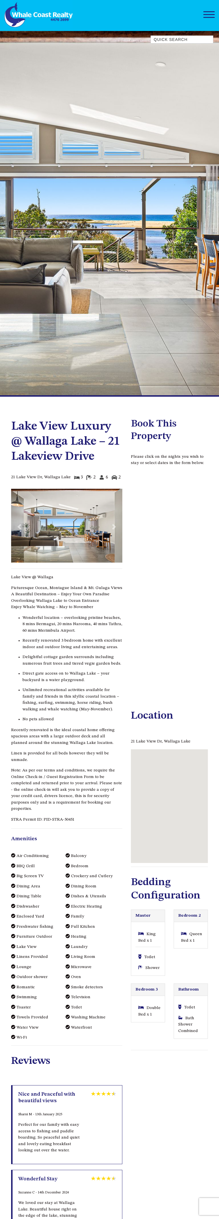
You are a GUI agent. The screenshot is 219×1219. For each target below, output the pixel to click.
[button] (19, 527)
